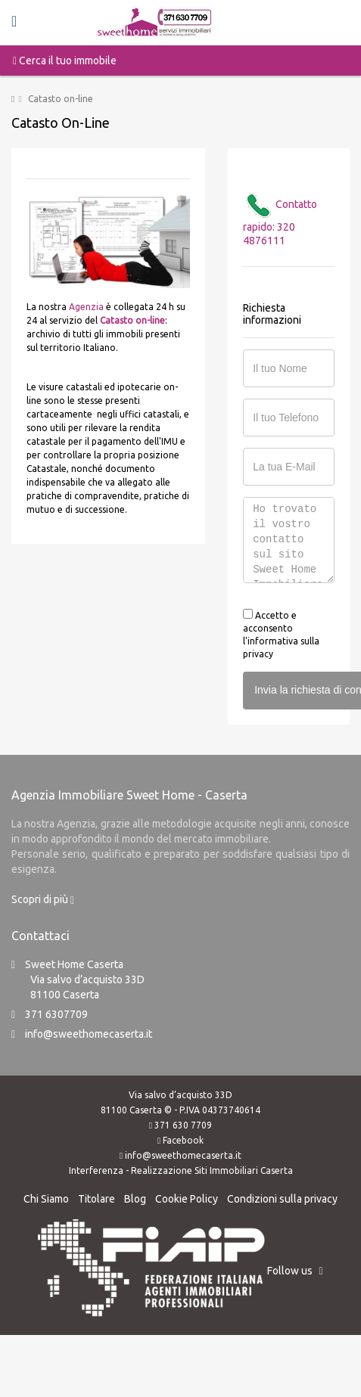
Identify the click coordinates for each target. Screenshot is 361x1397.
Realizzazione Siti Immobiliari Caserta (212, 1170)
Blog (135, 1199)
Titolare (96, 1199)
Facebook (183, 1140)
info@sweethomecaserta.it (88, 1034)
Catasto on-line (132, 320)
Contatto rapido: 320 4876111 (280, 222)
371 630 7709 (183, 1125)
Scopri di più (42, 899)
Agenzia (86, 307)
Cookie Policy (186, 1199)
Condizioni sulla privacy (282, 1199)
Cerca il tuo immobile (65, 60)
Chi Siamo (46, 1199)
